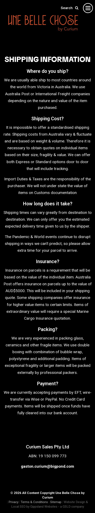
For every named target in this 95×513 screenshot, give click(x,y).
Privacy (13, 502)
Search (69, 8)
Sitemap (55, 502)
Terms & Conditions (34, 502)
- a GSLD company (71, 506)
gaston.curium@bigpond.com (47, 466)
